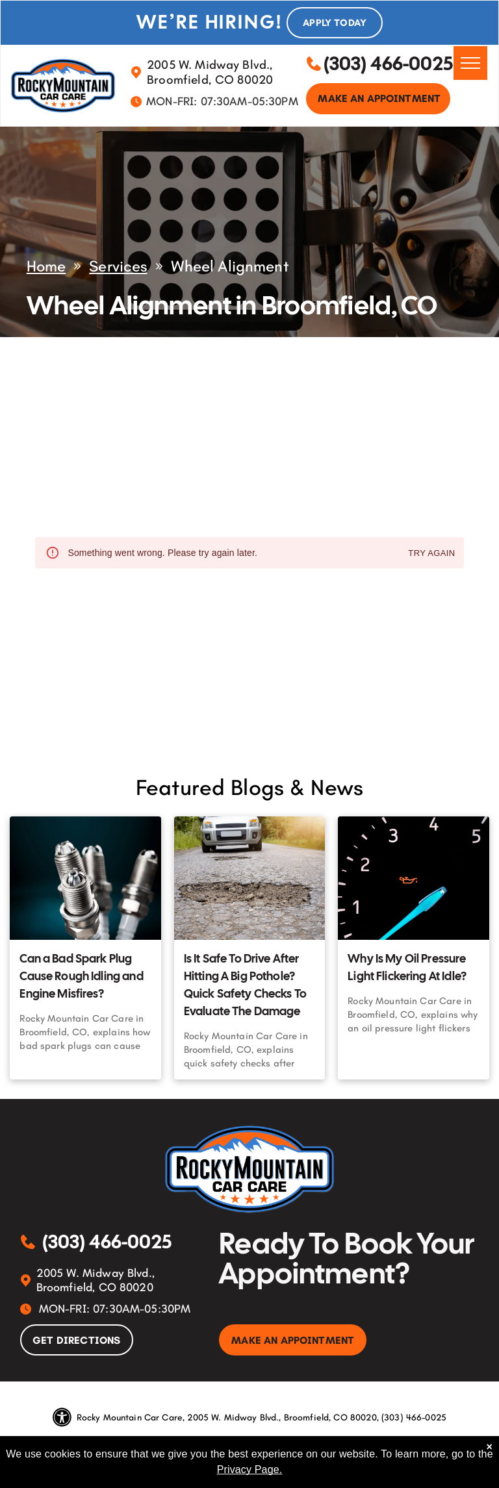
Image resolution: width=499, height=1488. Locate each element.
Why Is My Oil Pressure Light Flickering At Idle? (407, 967)
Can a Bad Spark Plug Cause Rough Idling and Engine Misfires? (81, 976)
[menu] (470, 63)
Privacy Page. (250, 1469)
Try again (431, 554)
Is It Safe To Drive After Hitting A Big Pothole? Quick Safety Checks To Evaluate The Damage (245, 984)
